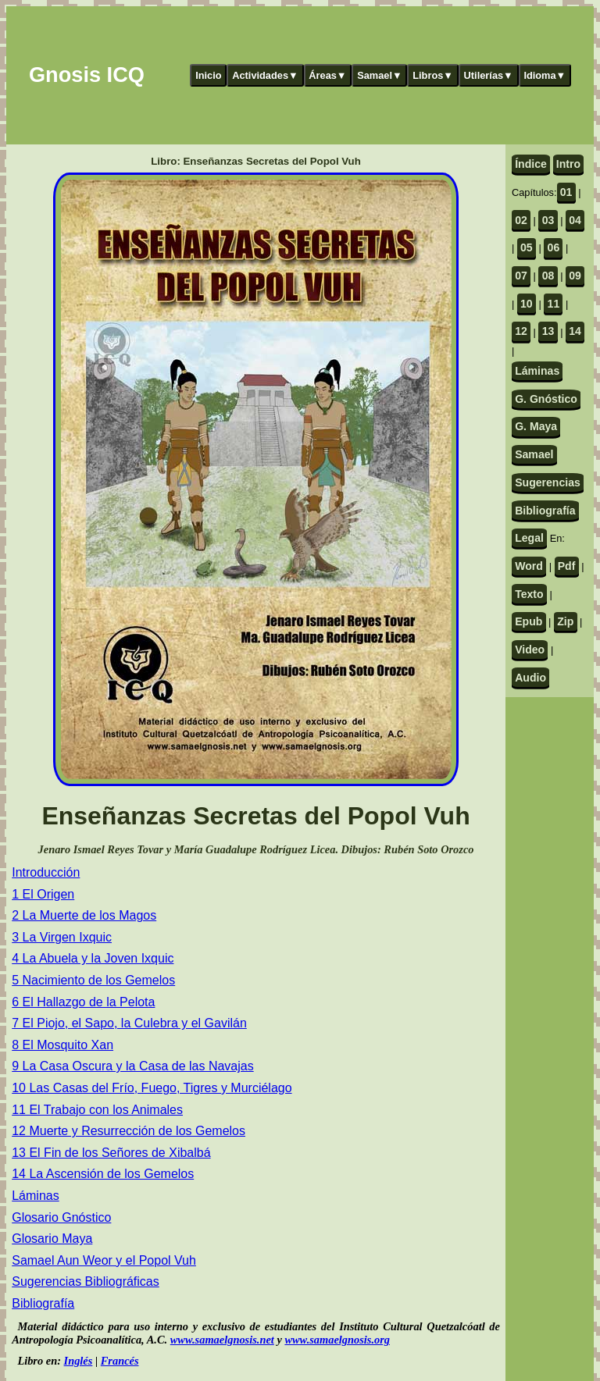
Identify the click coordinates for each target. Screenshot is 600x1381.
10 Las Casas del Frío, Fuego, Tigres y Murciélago (151, 1087)
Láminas (35, 1195)
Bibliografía (43, 1303)
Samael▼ (379, 75)
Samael (534, 454)
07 (521, 275)
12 (521, 331)
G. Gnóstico (546, 399)
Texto (529, 594)
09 (575, 275)
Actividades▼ (265, 75)
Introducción (46, 872)
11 (554, 303)
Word (529, 566)
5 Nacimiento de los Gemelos (93, 980)
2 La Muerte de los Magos (84, 915)
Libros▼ (432, 75)
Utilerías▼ (488, 75)
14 (575, 331)
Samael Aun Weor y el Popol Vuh (104, 1260)
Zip (565, 621)
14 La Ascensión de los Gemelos (103, 1173)
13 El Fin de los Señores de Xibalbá (111, 1152)
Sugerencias (547, 482)
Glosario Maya (52, 1238)
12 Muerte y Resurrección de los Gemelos (128, 1130)
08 (548, 275)
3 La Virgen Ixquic (62, 937)
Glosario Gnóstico (61, 1217)
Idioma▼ (544, 75)
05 (526, 247)
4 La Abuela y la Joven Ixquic (92, 958)
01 (566, 192)
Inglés (78, 1360)
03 (548, 220)
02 (521, 220)
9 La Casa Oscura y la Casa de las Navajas (132, 1066)
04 (575, 220)
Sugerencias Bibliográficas (85, 1281)
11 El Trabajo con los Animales (97, 1109)
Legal (529, 538)
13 (548, 331)
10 (526, 303)
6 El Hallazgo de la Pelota (83, 1002)
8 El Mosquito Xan (62, 1045)
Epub (528, 621)
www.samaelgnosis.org (337, 1339)
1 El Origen (43, 894)
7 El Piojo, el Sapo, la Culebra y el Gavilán (129, 1023)
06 (554, 247)
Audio (530, 677)
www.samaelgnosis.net (222, 1339)
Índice (531, 164)
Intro (568, 164)
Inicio (208, 75)
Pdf (567, 566)
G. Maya (536, 426)
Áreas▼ (327, 75)
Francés (120, 1360)
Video (530, 649)
